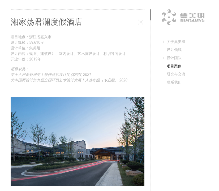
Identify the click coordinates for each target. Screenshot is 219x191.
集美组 (183, 17)
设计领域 (174, 49)
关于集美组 (176, 42)
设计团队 (174, 58)
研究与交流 (176, 74)
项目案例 (174, 66)
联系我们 (174, 82)
